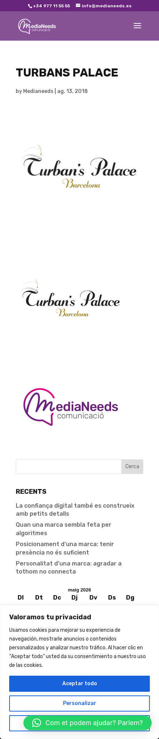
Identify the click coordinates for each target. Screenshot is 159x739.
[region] (79, 672)
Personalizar (79, 703)
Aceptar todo (79, 683)
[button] (87, 723)
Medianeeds (38, 91)
